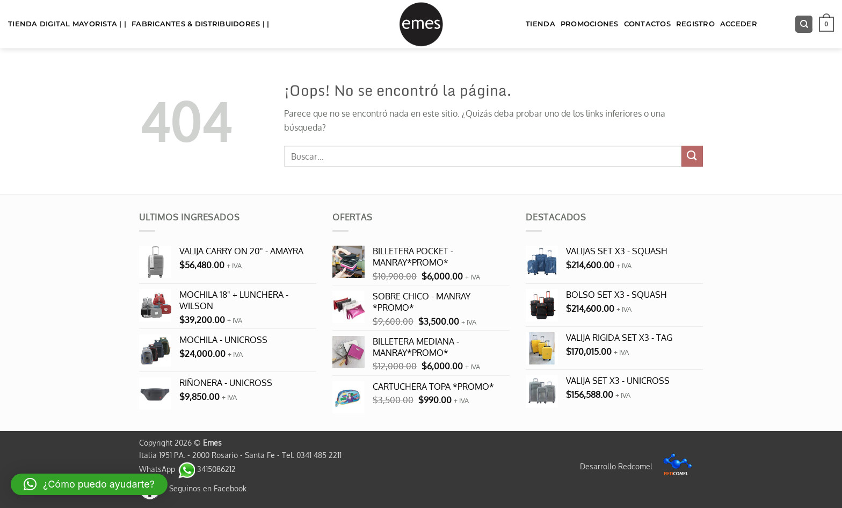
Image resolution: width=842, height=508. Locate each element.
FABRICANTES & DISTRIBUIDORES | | (200, 24)
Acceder (738, 24)
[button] (826, 24)
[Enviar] (692, 156)
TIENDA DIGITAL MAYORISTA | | (67, 24)
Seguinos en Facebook (192, 488)
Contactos (647, 24)
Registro (695, 24)
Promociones (590, 24)
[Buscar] (803, 24)
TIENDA (540, 24)
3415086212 (206, 469)
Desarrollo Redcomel (639, 466)
